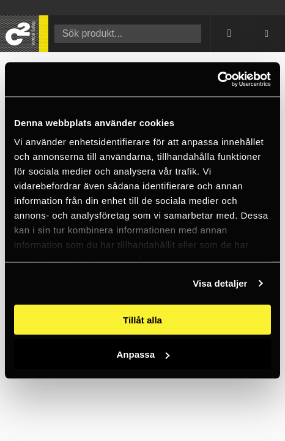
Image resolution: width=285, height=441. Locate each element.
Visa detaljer (220, 283)
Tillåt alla (142, 319)
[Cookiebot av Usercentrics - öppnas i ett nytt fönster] (217, 80)
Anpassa (142, 354)
